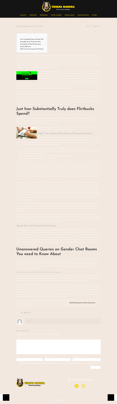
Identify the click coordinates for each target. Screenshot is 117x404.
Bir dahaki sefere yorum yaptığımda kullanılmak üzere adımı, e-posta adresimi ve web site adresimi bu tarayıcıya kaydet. (56, 363)
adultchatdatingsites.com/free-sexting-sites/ (82, 302)
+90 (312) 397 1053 (82, 380)
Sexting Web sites (25, 46)
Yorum (18, 338)
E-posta (47, 356)
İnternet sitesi (76, 356)
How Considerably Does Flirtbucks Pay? (32, 39)
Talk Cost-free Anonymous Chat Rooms (32, 49)
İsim (18, 356)
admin (28, 26)
